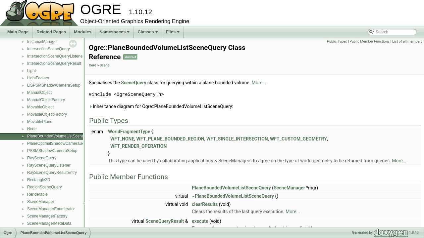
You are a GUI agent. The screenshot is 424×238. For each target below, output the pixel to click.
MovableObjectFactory (47, 114)
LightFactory (38, 78)
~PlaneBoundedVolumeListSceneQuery (233, 196)
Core (92, 65)
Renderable (37, 194)
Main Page (17, 31)
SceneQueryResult (164, 221)
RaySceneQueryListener (49, 165)
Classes (148, 33)
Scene (105, 65)
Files (173, 33)
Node (32, 129)
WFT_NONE (122, 138)
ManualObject (39, 92)
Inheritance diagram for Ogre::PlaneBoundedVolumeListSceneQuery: (161, 106)
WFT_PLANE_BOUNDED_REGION (170, 138)
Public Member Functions (369, 41)
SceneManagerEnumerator (51, 209)
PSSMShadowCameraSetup (52, 150)
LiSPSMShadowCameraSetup (53, 85)
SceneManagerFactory (47, 216)
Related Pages (51, 31)
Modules (82, 31)
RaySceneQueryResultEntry (52, 172)
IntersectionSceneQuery (48, 49)
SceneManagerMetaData (49, 223)
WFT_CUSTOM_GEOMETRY (298, 138)
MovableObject (40, 107)
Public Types (337, 41)
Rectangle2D (38, 180)
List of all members (407, 41)
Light (31, 70)
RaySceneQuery (41, 158)
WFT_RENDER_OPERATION (138, 146)
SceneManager (40, 201)
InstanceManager (42, 41)
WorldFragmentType (129, 131)
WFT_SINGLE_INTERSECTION (237, 138)
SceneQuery (133, 82)
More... (259, 82)
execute (200, 221)
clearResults (205, 204)
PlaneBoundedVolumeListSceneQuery (61, 136)
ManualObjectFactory (46, 100)
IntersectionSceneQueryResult (54, 63)
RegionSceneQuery (44, 187)
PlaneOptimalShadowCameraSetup (58, 143)
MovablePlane (39, 121)
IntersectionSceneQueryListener (55, 56)
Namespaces (115, 33)
